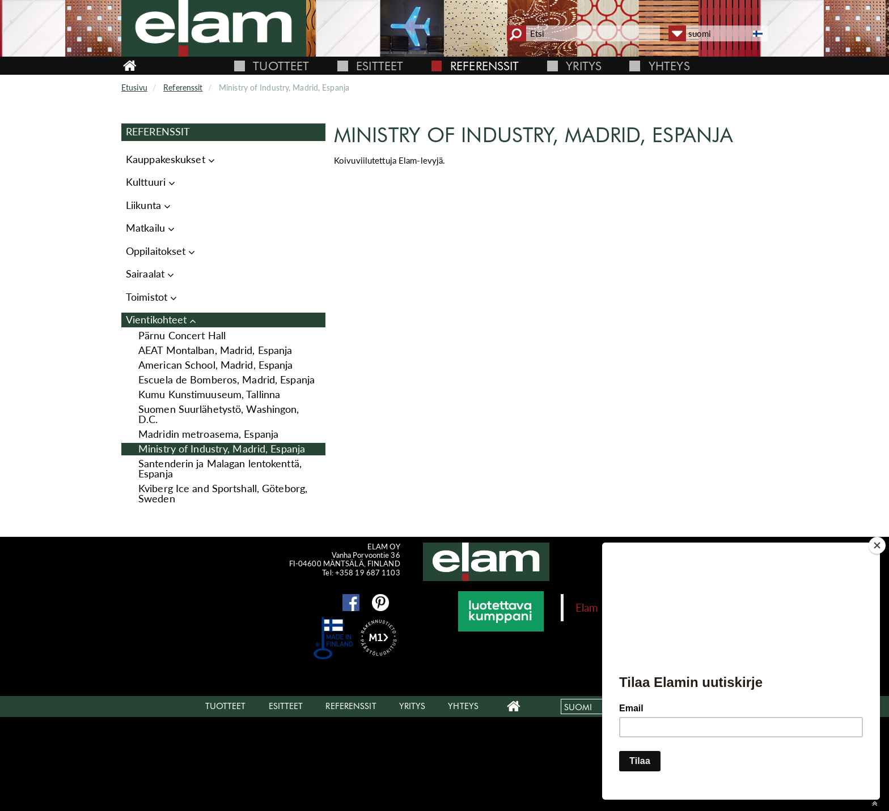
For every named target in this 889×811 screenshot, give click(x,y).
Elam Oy (595, 607)
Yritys (584, 66)
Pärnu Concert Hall (182, 336)
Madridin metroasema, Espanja (208, 434)
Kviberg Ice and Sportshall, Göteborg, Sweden (222, 494)
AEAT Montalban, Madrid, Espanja (215, 350)
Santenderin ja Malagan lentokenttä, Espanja (220, 469)
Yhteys (669, 66)
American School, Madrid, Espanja (215, 365)
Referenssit (484, 66)
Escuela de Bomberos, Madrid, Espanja (226, 380)
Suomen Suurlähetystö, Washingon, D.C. (218, 414)
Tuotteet (281, 66)
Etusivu (134, 87)
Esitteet (379, 66)
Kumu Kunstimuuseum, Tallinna (209, 394)
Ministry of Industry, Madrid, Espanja (221, 449)
